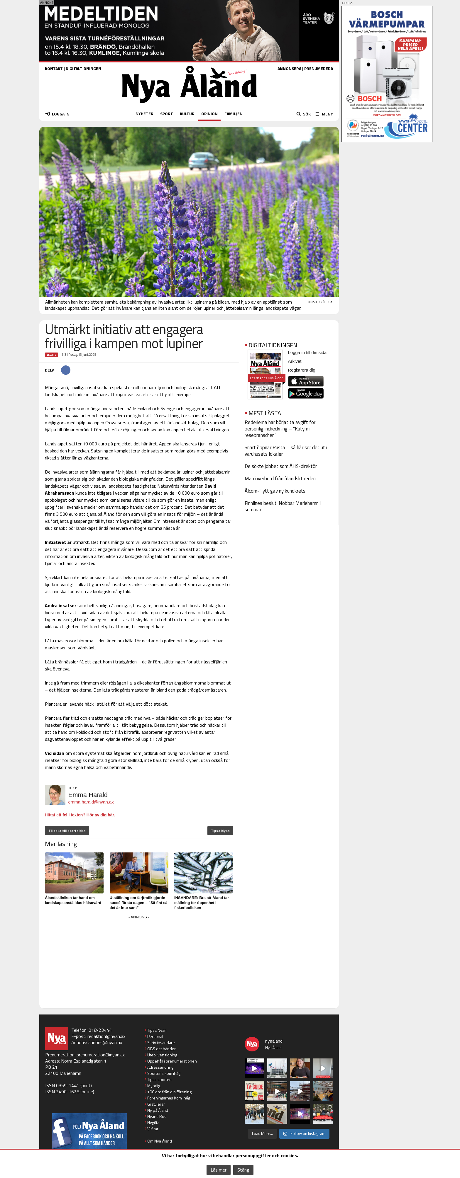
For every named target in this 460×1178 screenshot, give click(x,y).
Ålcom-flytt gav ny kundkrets (275, 491)
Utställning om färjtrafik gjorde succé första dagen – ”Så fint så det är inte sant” (139, 903)
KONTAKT (54, 68)
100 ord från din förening (169, 1092)
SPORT (166, 113)
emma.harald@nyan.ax (91, 801)
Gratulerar (156, 1104)
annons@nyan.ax (105, 1042)
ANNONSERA (289, 68)
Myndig (153, 1085)
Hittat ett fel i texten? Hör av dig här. (80, 815)
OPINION (209, 113)
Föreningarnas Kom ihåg (168, 1098)
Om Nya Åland (159, 1141)
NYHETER (144, 113)
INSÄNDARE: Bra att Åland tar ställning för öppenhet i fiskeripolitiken (201, 903)
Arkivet (295, 361)
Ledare (51, 355)
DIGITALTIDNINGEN (83, 68)
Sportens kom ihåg (163, 1073)
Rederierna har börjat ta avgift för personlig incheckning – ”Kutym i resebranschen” (280, 428)
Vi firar (152, 1129)
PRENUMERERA (318, 68)
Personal (155, 1036)
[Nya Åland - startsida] (189, 104)
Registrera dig (301, 369)
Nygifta (153, 1122)
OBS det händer (161, 1049)
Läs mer (218, 1169)
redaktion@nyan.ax (106, 1036)
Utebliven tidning (162, 1055)
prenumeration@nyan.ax (101, 1054)
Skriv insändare (161, 1042)
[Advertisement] (139, 962)
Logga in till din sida (307, 352)
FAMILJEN (233, 113)
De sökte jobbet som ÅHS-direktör (281, 466)
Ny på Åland (157, 1110)
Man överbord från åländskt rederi (280, 478)
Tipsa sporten (159, 1079)
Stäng (243, 1169)
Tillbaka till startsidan (67, 830)
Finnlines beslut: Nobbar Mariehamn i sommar (283, 506)
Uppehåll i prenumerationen (172, 1061)
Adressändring (160, 1067)
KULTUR (187, 113)
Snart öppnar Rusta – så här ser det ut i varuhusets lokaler (286, 451)
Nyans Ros (156, 1116)
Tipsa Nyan (220, 830)
